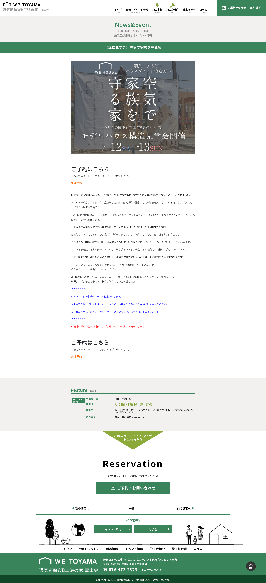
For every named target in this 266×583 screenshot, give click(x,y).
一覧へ (133, 508)
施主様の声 (189, 10)
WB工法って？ (89, 549)
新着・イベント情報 (137, 10)
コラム (203, 10)
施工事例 (157, 10)
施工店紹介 (172, 10)
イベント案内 (113, 529)
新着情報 (112, 549)
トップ (118, 10)
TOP (251, 567)
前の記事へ (184, 508)
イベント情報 (134, 549)
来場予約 (76, 183)
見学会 (153, 529)
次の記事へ (82, 508)
